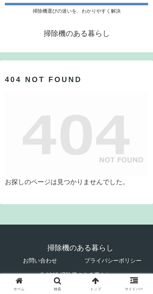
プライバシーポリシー (113, 260)
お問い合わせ (40, 260)
